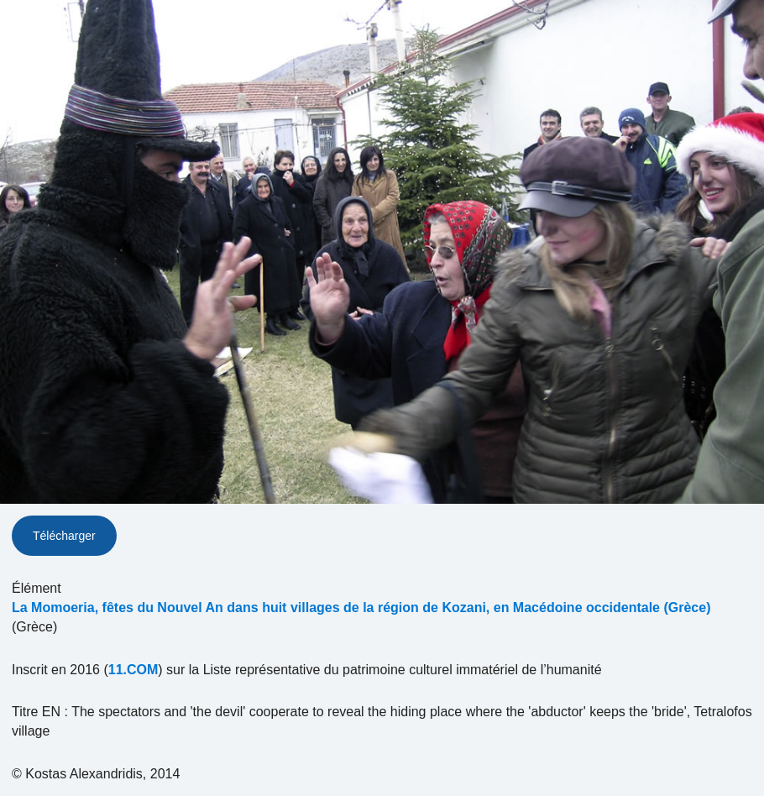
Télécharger (64, 535)
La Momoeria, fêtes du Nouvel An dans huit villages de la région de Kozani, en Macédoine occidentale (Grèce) (361, 607)
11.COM (133, 669)
